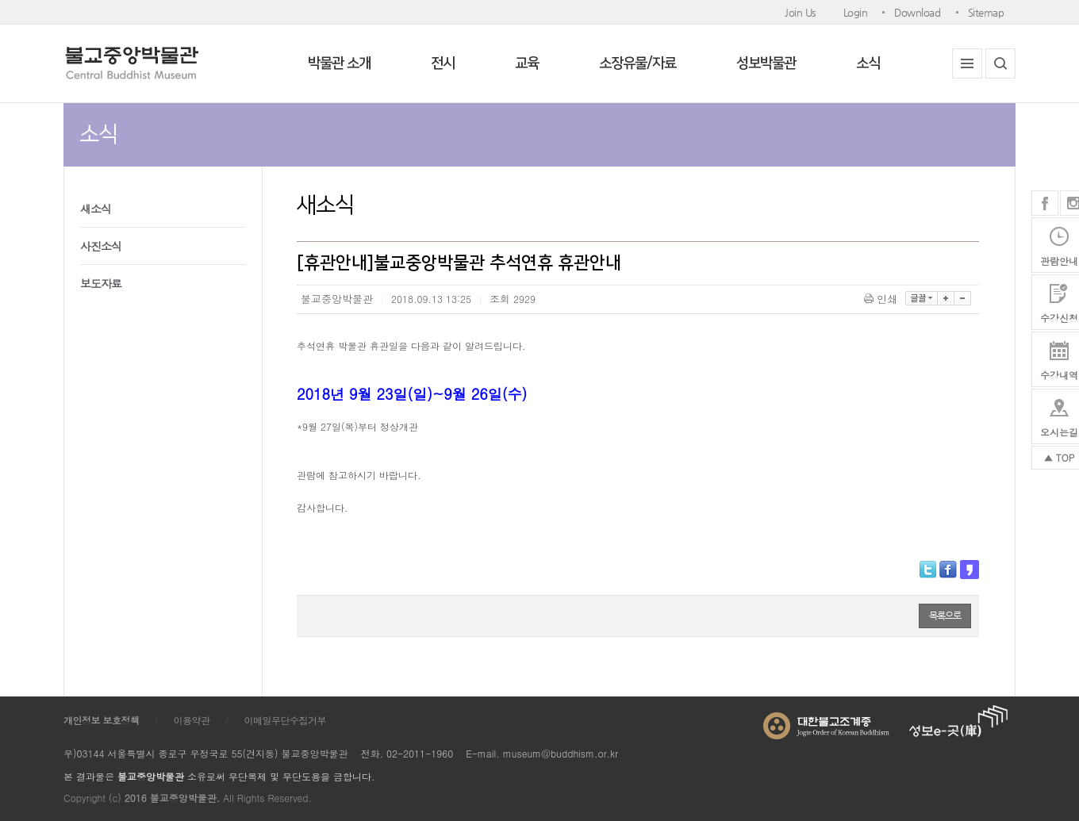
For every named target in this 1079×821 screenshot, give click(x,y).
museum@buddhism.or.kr (560, 753)
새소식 (95, 209)
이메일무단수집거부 (285, 720)
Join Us (800, 12)
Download (917, 12)
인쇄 (881, 298)
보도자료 (100, 283)
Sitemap (986, 12)
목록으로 (945, 615)
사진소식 (100, 246)
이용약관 (192, 720)
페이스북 (1044, 203)
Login (855, 12)
